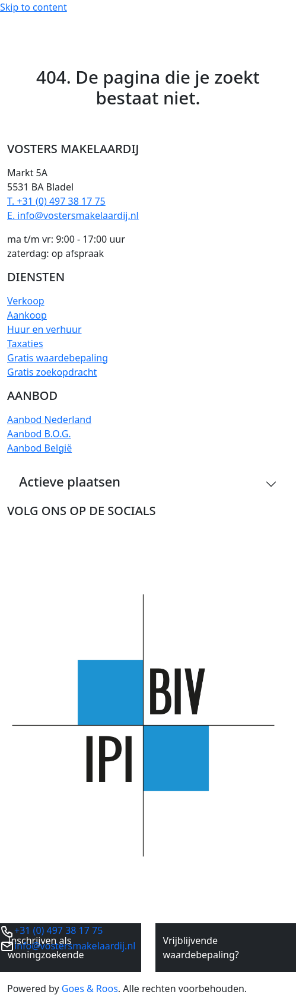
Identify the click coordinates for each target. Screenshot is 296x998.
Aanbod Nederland (49, 419)
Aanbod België (39, 447)
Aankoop (27, 315)
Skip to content (33, 7)
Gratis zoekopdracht (52, 372)
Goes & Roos (90, 988)
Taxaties (25, 343)
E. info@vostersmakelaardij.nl (73, 215)
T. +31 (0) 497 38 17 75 (56, 201)
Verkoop (25, 300)
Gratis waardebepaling (57, 357)
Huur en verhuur (44, 329)
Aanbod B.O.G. (39, 433)
